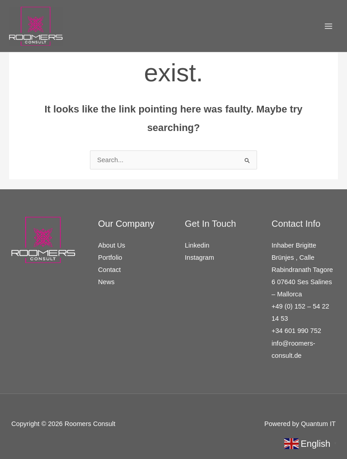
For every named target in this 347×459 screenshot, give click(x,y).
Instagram (199, 257)
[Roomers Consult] (36, 26)
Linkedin (197, 245)
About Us (111, 245)
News (106, 282)
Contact (109, 269)
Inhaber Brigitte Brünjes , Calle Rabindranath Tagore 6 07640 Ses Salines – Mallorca (302, 270)
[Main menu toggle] (328, 26)
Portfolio (110, 257)
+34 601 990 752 (296, 330)
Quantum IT (318, 423)
